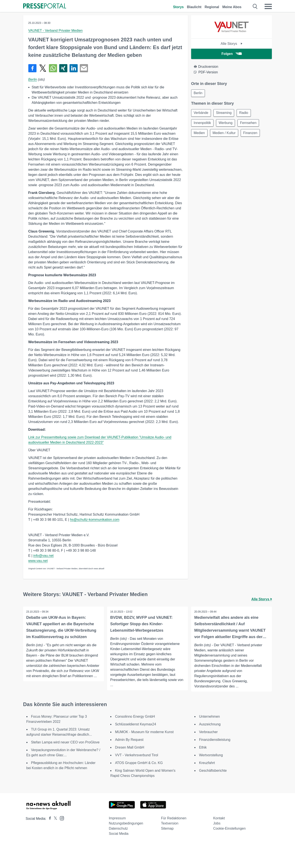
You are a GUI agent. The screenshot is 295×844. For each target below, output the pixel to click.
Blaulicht (194, 7)
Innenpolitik (202, 123)
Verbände (201, 113)
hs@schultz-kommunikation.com (95, 519)
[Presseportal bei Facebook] (48, 818)
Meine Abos (231, 7)
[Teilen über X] (43, 68)
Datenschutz (118, 828)
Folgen (231, 54)
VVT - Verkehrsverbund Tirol (136, 755)
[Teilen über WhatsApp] (53, 68)
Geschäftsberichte (213, 770)
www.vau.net (38, 561)
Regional (212, 7)
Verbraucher (208, 732)
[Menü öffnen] (268, 6)
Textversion (169, 823)
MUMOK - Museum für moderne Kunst (144, 732)
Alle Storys (231, 43)
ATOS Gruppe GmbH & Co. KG (139, 763)
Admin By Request (129, 739)
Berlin (32, 79)
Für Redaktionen (173, 818)
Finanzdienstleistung (214, 739)
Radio (245, 113)
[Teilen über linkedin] (74, 68)
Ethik (203, 747)
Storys (178, 7)
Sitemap (167, 828)
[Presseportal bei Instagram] (60, 818)
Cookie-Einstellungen (229, 828)
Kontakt (219, 818)
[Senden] (84, 68)
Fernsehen (249, 123)
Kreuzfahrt (207, 763)
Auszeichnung (210, 724)
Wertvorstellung (211, 755)
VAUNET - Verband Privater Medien (55, 30)
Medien (199, 134)
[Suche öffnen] (255, 6)
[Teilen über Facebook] (32, 68)
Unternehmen (209, 716)
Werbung (226, 123)
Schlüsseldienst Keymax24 (135, 724)
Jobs (217, 823)
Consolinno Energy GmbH (135, 716)
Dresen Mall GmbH (129, 747)
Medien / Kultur (224, 134)
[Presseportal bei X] (54, 818)
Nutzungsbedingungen (126, 823)
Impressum (117, 818)
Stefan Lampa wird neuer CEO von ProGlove (65, 742)
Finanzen (252, 134)
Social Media (119, 833)
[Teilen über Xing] (63, 68)
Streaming (224, 113)
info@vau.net (43, 555)
